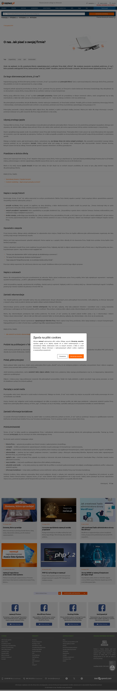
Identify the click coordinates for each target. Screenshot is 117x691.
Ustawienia (62, 356)
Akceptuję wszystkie (76, 356)
